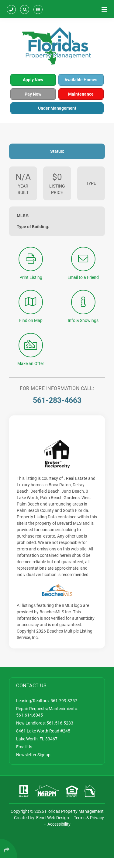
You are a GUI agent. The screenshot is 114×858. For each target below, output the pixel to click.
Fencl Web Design (52, 817)
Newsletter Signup (33, 754)
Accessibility (59, 824)
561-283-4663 (57, 400)
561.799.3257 (63, 700)
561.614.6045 (29, 715)
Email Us (24, 746)
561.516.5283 (60, 723)
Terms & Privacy (89, 817)
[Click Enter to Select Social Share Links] (8, 848)
